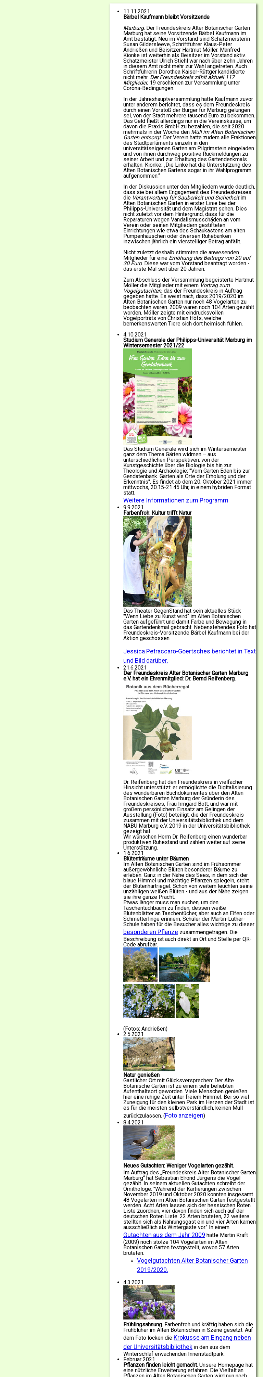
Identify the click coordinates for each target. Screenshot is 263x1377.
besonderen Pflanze (150, 931)
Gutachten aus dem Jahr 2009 (164, 1234)
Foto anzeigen (184, 1115)
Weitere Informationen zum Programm (175, 500)
